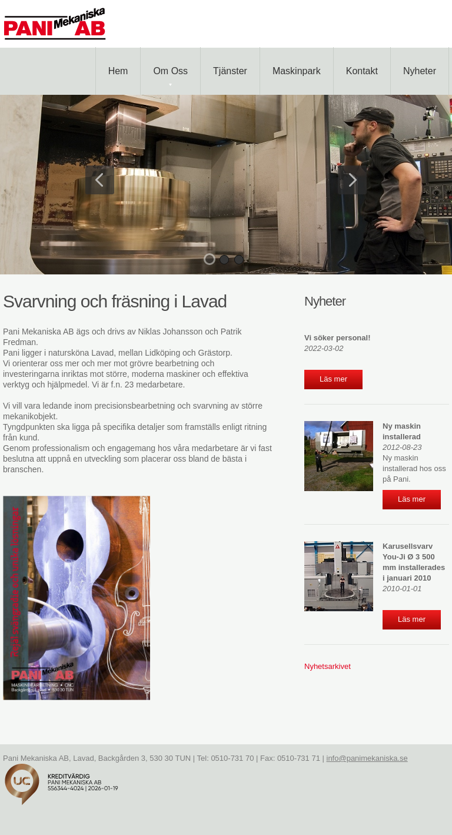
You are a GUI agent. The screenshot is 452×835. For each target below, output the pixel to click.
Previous (99, 179)
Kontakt (362, 71)
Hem (118, 71)
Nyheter (419, 71)
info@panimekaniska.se (367, 758)
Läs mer (333, 379)
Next (352, 179)
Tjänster (230, 71)
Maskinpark (296, 71)
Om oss (170, 76)
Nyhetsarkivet (327, 666)
